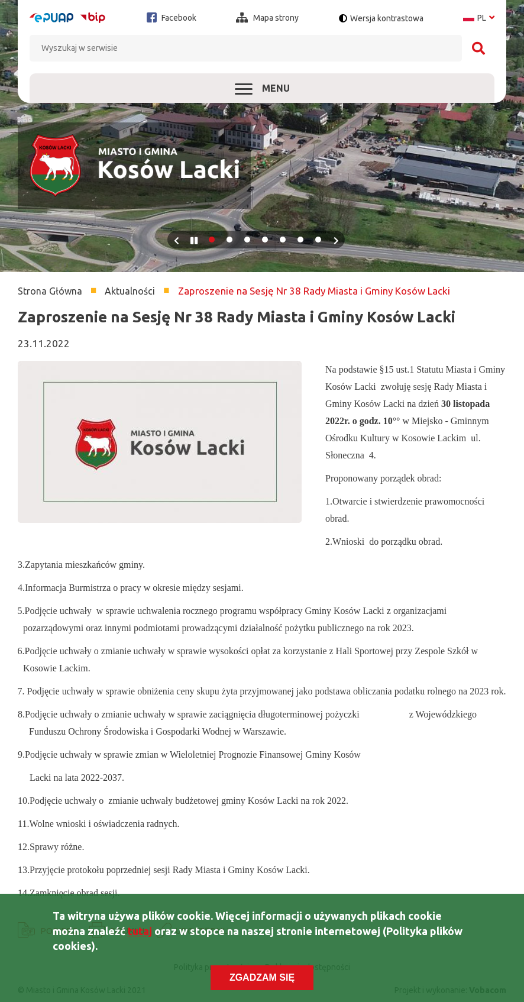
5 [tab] (283, 240)
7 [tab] (318, 240)
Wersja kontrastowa (386, 18)
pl (478, 17)
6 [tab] (300, 240)
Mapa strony (267, 17)
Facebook (171, 17)
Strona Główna (50, 291)
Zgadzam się (262, 979)
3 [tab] (247, 240)
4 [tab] (265, 240)
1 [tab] (212, 240)
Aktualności (130, 291)
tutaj (140, 933)
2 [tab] (229, 240)
